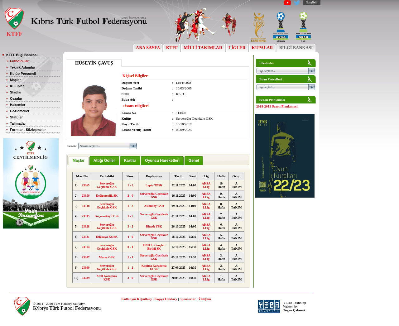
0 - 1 (130, 247)
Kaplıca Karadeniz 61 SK (154, 267)
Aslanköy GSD (154, 206)
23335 (85, 216)
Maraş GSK (107, 257)
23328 (85, 226)
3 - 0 (130, 278)
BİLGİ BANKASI (296, 48)
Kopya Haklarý (165, 299)
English (311, 2)
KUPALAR (262, 48)
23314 (85, 247)
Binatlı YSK (154, 226)
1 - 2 (130, 185)
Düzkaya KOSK (107, 236)
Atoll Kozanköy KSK (106, 277)
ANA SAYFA (148, 48)
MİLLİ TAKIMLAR (203, 48)
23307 (85, 257)
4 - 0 (130, 236)
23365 (85, 185)
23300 (85, 267)
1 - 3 (130, 206)
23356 (85, 195)
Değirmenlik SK (107, 195)
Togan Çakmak (294, 310)
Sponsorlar (188, 299)
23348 (85, 206)
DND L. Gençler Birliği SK (154, 246)
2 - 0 (130, 195)
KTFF (172, 48)
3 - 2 (130, 226)
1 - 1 (130, 257)
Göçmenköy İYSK (107, 216)
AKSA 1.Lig (206, 185)
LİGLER (237, 48)
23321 (85, 236)
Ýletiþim (204, 299)
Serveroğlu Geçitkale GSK (107, 185)
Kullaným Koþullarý (136, 299)
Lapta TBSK (154, 185)
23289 (85, 278)
